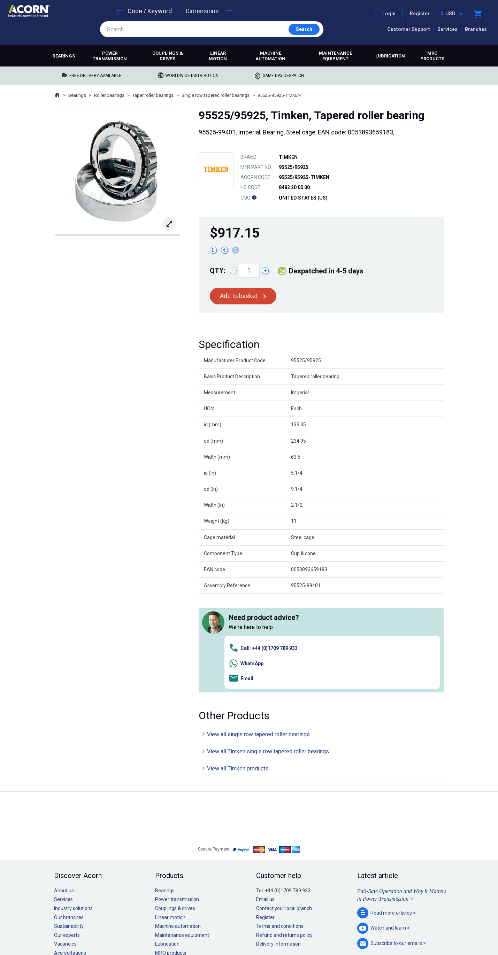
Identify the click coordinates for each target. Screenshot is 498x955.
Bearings (63, 56)
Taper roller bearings (153, 95)
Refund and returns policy (284, 836)
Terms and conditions (280, 828)
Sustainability (69, 828)
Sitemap (202, 928)
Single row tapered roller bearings (216, 95)
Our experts (67, 836)
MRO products (432, 56)
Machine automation (270, 56)
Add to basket (239, 296)
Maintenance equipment (335, 56)
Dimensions (202, 11)
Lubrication (390, 56)
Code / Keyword (150, 11)
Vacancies (65, 845)
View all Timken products (237, 670)
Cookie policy (255, 928)
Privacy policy (226, 928)
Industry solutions (73, 810)
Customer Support (408, 29)
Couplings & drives (167, 56)
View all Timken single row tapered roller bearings (268, 653)
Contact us (442, 936)
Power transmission (110, 56)
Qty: (217, 270)
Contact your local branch (284, 810)
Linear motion (218, 56)
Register (420, 13)
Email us (265, 801)
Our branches (69, 819)
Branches (476, 29)
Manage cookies (288, 928)
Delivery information (278, 845)
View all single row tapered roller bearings (258, 636)
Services (447, 29)
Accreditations (70, 854)
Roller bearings (109, 95)
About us (64, 792)
